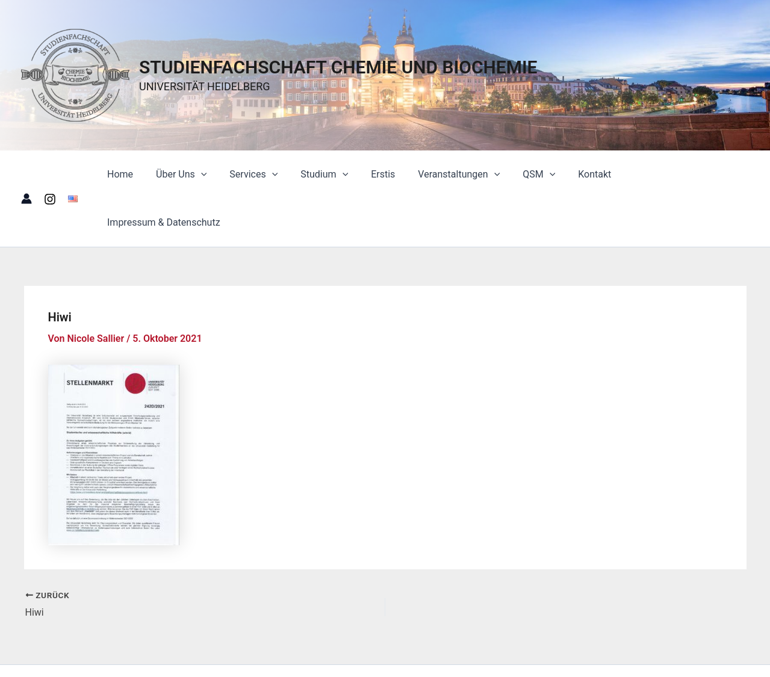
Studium (334, 174)
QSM (538, 174)
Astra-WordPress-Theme (566, 646)
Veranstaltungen (462, 174)
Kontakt (590, 174)
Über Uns (198, 174)
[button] (219, 174)
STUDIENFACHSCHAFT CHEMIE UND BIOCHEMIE (338, 67)
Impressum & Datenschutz (682, 174)
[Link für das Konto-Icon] (26, 174)
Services (267, 174)
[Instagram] (50, 175)
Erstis (389, 174)
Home (141, 174)
